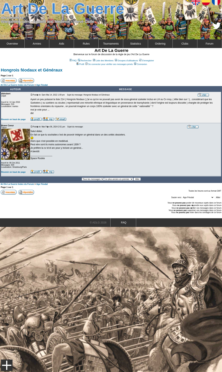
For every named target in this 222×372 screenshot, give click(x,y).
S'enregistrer (146, 60)
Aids (61, 43)
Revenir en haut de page (13, 119)
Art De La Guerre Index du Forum (17, 85)
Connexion (140, 64)
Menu (7, 365)
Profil (80, 64)
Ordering (160, 43)
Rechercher (85, 60)
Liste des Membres (103, 60)
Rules (86, 43)
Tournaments (111, 43)
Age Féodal (42, 85)
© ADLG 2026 (98, 222)
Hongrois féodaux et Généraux (31, 70)
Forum (209, 43)
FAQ (73, 60)
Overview (12, 43)
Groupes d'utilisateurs (126, 60)
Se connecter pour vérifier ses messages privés (109, 64)
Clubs (184, 43)
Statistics (135, 43)
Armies (37, 43)
